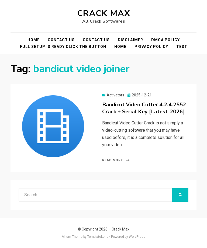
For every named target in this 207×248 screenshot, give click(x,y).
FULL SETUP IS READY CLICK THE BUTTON (63, 46)
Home (33, 40)
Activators (115, 95)
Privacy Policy (151, 46)
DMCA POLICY (165, 40)
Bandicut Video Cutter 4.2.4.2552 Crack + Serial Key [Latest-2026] (144, 108)
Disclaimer (130, 40)
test (181, 46)
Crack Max (103, 13)
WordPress (137, 237)
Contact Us (61, 40)
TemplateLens (97, 237)
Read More (112, 160)
